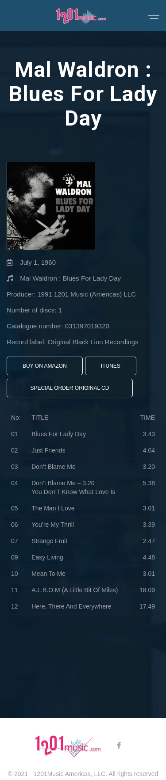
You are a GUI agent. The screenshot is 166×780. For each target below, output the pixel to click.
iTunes (110, 366)
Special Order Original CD (70, 388)
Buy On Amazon (45, 366)
